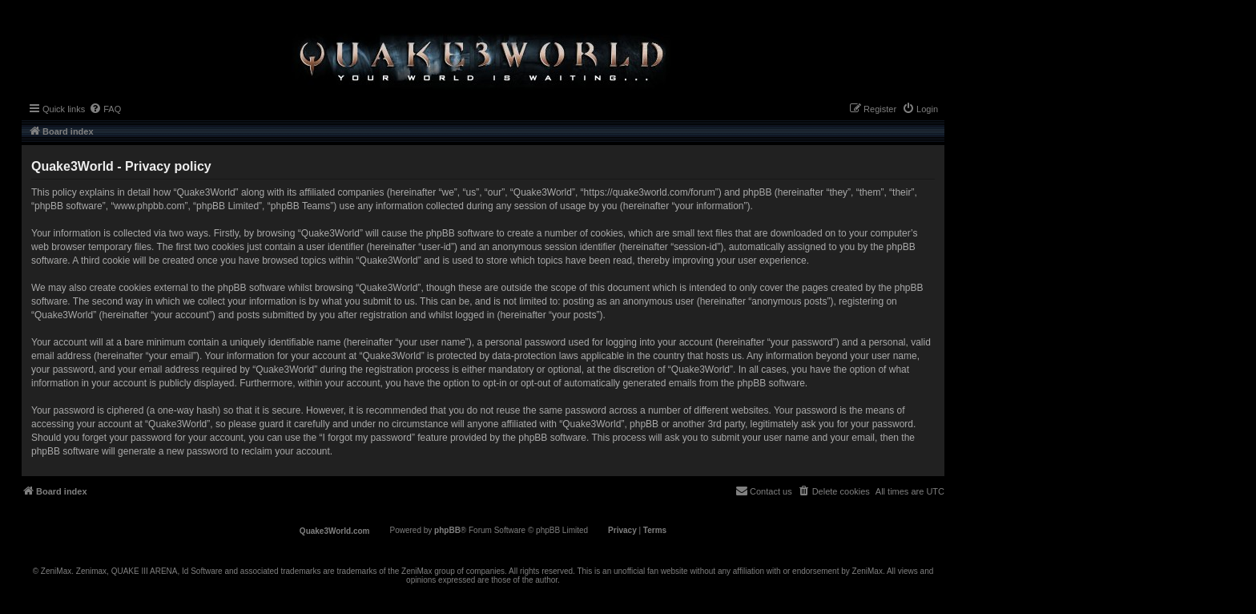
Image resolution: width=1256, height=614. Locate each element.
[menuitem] (105, 109)
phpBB (447, 530)
